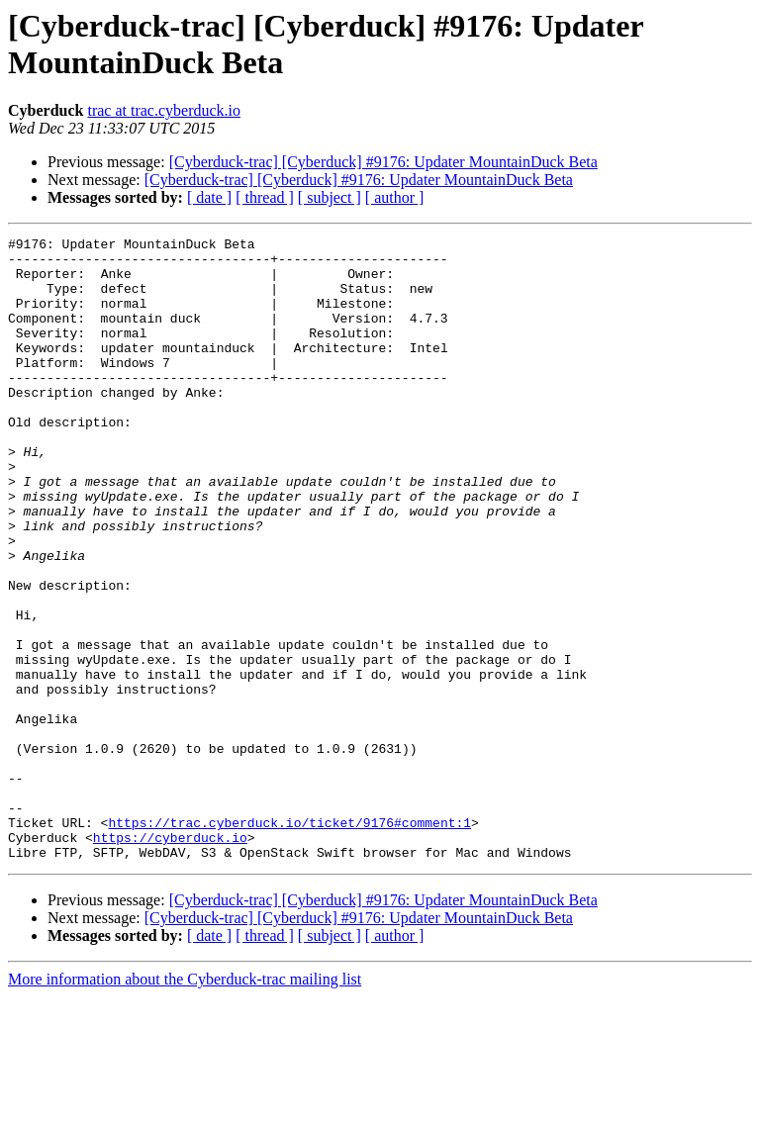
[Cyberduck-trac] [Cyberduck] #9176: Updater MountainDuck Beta (383, 161)
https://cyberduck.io (170, 959)
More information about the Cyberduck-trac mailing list (184, 1103)
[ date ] (209, 197)
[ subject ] (329, 197)
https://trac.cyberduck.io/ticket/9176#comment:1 (289, 941)
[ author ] (395, 197)
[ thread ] (265, 197)
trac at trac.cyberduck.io (163, 110)
